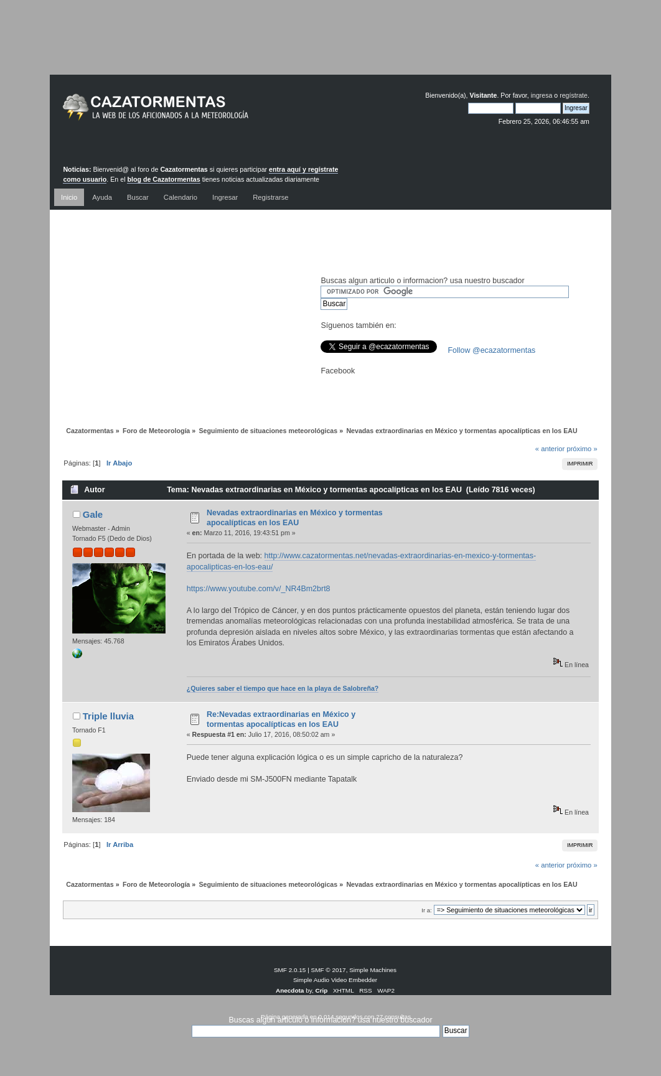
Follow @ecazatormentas (491, 350)
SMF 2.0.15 (290, 969)
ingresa (542, 95)
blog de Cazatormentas (163, 179)
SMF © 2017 (328, 969)
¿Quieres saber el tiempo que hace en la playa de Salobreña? (283, 688)
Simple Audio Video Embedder (335, 979)
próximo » (581, 448)
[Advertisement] (330, 47)
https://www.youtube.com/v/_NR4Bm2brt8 (258, 588)
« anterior (550, 448)
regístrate (574, 95)
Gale (93, 514)
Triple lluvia (108, 716)
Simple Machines (372, 969)
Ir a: (426, 910)
